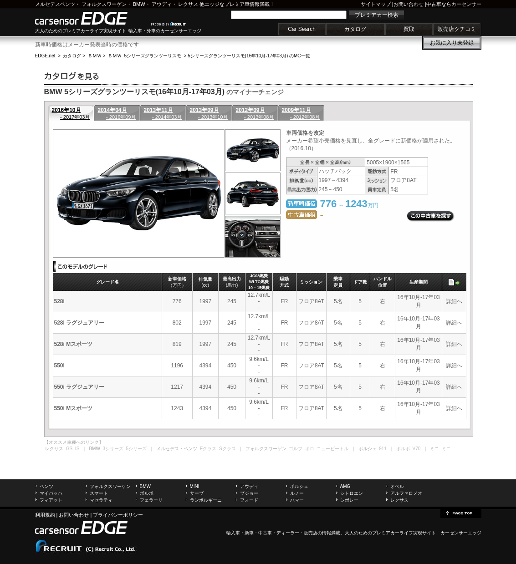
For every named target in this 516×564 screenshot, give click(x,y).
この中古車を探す (431, 216)
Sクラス (227, 448)
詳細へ (454, 301)
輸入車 (233, 532)
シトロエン (351, 493)
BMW (139, 4)
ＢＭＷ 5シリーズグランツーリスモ (144, 55)
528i (59, 301)
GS (69, 448)
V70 (417, 448)
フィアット (51, 500)
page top (460, 512)
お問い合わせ (408, 4)
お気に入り (452, 43)
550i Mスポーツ (73, 408)
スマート (99, 493)
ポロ (309, 448)
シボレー (349, 500)
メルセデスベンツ (55, 4)
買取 (409, 29)
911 (383, 448)
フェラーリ (151, 500)
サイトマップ (376, 4)
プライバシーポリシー (118, 515)
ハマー (297, 500)
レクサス (188, 4)
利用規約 (45, 515)
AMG (345, 486)
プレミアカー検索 (376, 15)
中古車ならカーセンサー (453, 4)
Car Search (302, 29)
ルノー (297, 493)
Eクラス (208, 448)
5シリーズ (136, 448)
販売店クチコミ (457, 29)
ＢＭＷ (95, 55)
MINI (194, 486)
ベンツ (46, 486)
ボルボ (146, 493)
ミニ (446, 448)
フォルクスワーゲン (104, 4)
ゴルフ (295, 448)
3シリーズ (112, 448)
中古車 (265, 532)
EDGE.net (45, 55)
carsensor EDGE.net (91, 18)
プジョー (249, 493)
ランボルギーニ (206, 500)
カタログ (355, 29)
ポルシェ (299, 486)
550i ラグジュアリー (79, 387)
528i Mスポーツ (73, 344)
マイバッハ (51, 493)
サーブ (197, 493)
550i (59, 365)
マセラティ (101, 500)
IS (77, 448)
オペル (397, 486)
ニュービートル (332, 448)
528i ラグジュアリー (79, 323)
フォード (249, 500)
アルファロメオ (406, 493)
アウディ (162, 4)
